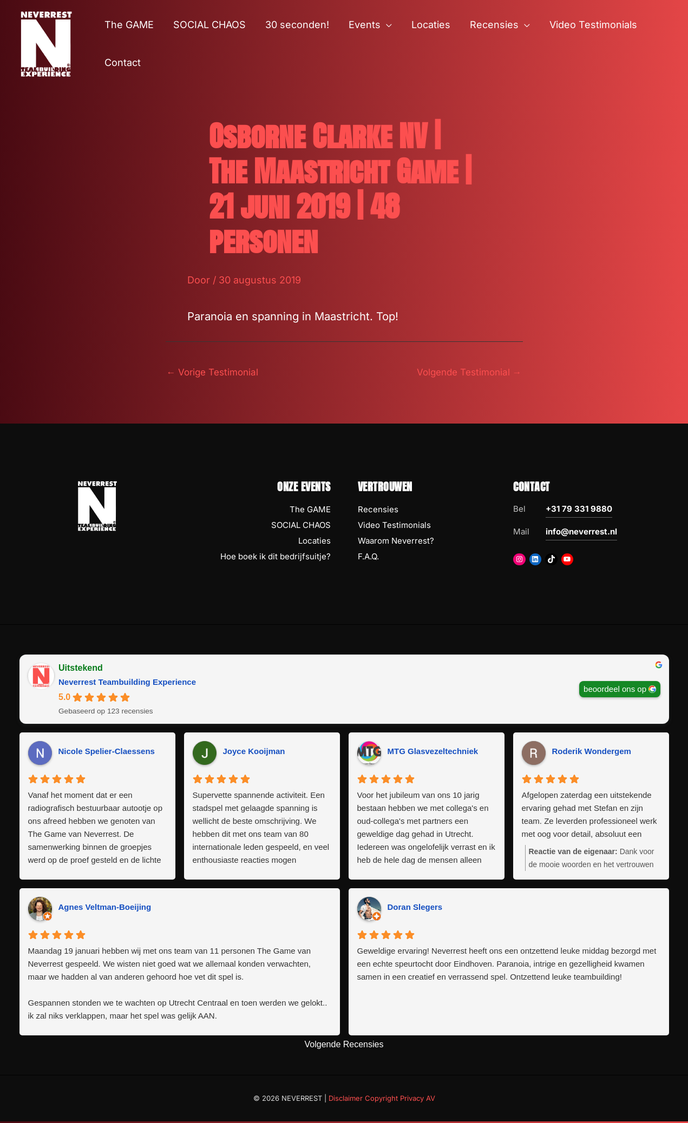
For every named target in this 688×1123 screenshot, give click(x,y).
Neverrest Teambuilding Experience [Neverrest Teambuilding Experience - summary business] (127, 683)
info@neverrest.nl (581, 533)
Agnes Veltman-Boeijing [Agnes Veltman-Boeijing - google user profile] (105, 908)
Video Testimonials (394, 526)
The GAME (310, 511)
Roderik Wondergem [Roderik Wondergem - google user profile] (591, 752)
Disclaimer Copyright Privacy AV (382, 1099)
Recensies (378, 511)
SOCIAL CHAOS (301, 526)
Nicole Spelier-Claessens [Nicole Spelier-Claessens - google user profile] (106, 752)
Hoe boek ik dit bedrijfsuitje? (275, 557)
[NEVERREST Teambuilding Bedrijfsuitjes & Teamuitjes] (46, 43)
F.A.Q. (368, 557)
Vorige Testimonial (216, 372)
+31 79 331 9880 (579, 510)
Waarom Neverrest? (396, 542)
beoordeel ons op (615, 690)
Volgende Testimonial (466, 372)
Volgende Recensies (344, 1045)
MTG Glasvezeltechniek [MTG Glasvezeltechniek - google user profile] (433, 752)
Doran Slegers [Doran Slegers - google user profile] (415, 908)
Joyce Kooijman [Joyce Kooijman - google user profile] (254, 752)
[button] (386, 25)
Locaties (314, 542)
